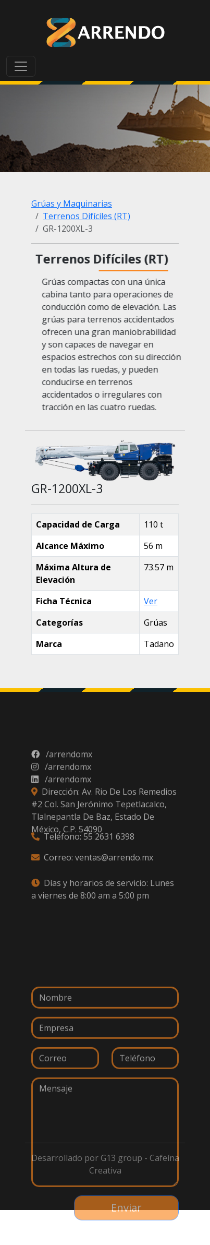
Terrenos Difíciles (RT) (86, 216)
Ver (150, 601)
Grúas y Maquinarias (71, 203)
